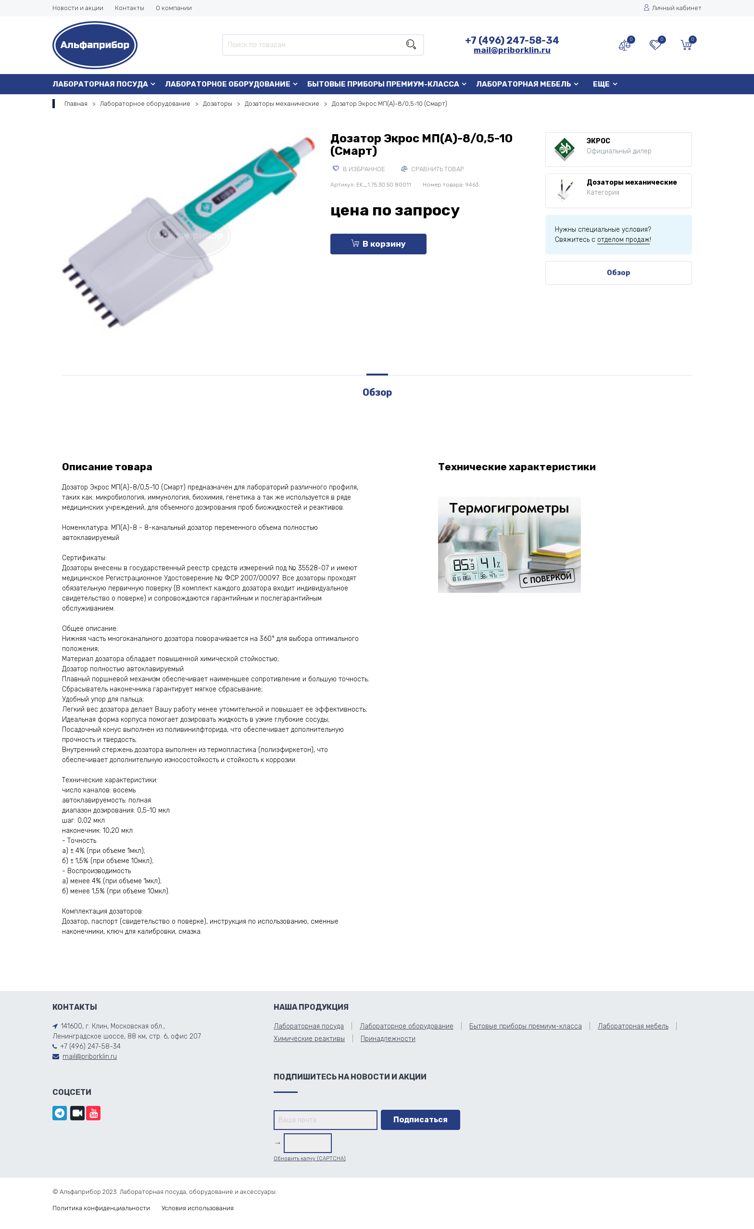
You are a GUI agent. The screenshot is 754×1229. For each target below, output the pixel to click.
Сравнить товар (432, 169)
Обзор (618, 272)
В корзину (378, 244)
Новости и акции (77, 8)
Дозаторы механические (282, 103)
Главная (76, 103)
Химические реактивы (309, 1039)
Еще (601, 84)
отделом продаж (623, 240)
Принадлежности (388, 1039)
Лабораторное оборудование (227, 84)
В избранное (359, 169)
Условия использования (198, 1208)
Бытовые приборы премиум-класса (383, 84)
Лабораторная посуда (100, 84)
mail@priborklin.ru (512, 50)
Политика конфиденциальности (101, 1208)
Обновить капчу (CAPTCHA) (310, 1158)
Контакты (129, 8)
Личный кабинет (672, 8)
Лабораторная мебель (523, 84)
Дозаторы (217, 103)
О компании (174, 8)
